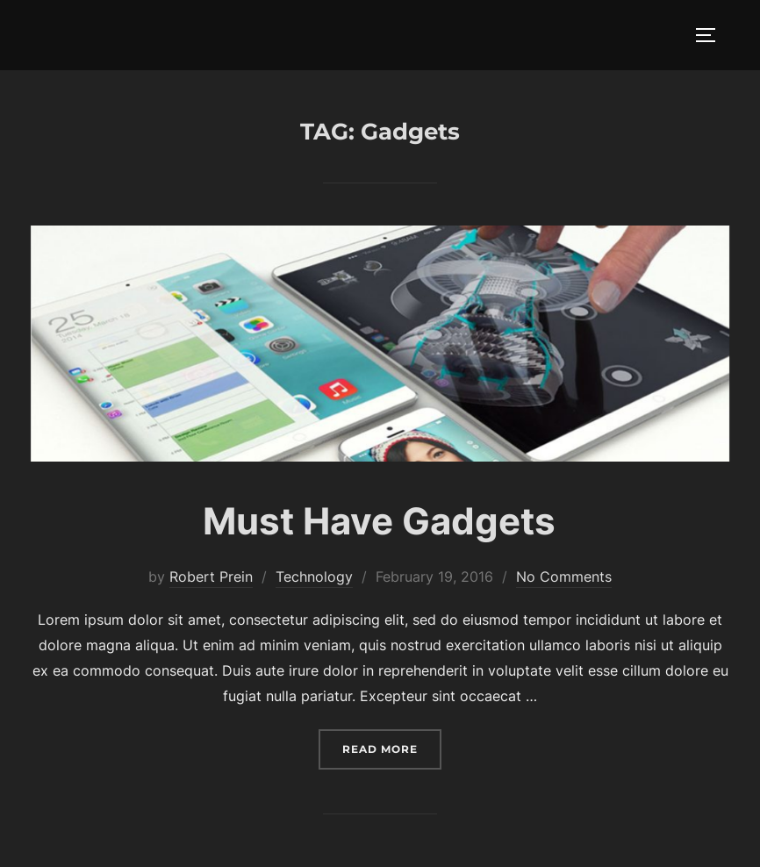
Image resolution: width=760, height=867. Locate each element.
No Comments (564, 576)
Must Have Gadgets (379, 520)
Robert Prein (211, 576)
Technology (314, 576)
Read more (391, 747)
